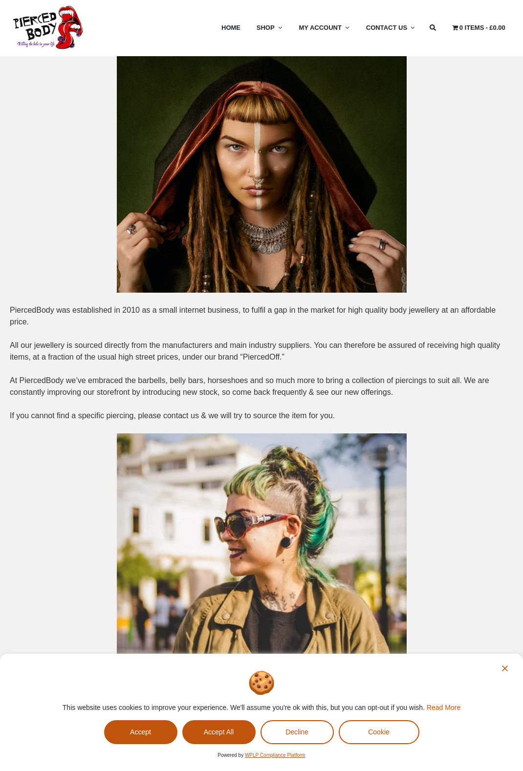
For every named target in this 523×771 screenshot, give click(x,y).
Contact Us (391, 27)
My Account (324, 27)
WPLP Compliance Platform (275, 755)
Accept (140, 732)
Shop (270, 27)
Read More (443, 707)
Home (230, 27)
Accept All (219, 732)
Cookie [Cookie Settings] (379, 732)
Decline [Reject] (296, 732)
